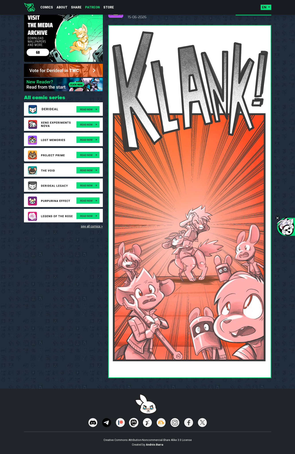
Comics (46, 7)
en (264, 7)
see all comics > (92, 226)
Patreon (92, 7)
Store (108, 7)
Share (76, 7)
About (62, 7)
